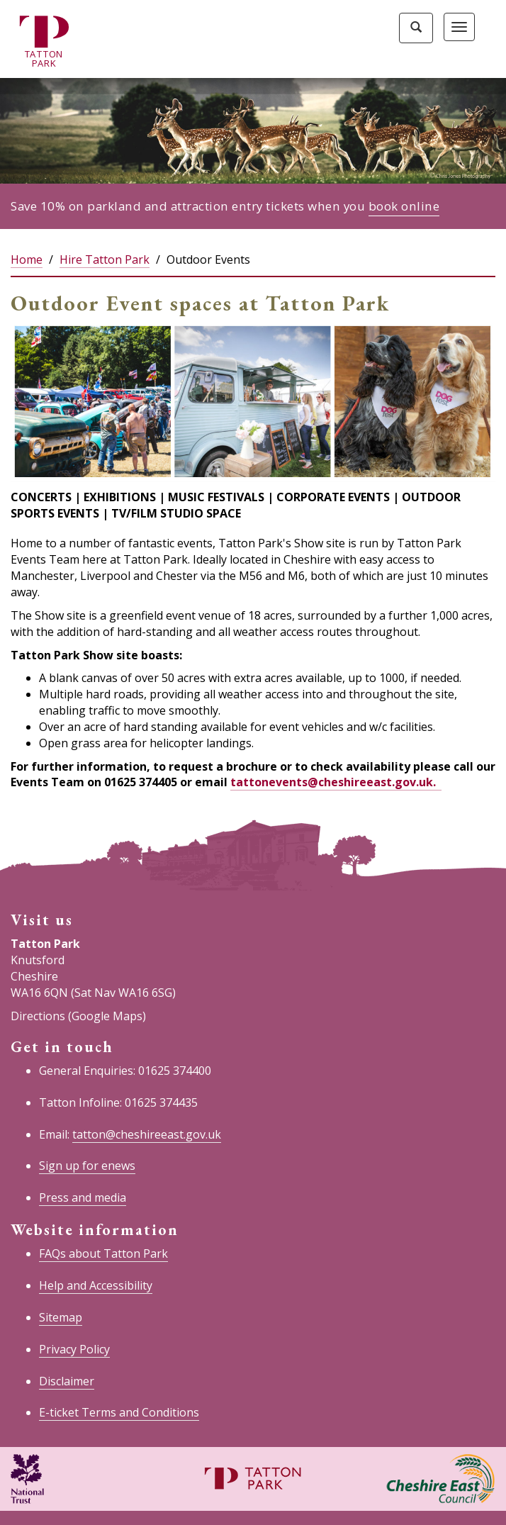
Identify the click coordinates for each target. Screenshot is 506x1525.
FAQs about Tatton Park (103, 1253)
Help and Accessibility (95, 1285)
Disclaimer (66, 1381)
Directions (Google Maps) (78, 1016)
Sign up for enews (87, 1165)
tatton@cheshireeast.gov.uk (146, 1134)
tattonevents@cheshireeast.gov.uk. (334, 782)
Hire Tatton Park (105, 259)
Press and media (82, 1197)
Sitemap (60, 1317)
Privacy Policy (74, 1349)
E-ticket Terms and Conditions (119, 1412)
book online (404, 206)
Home (27, 259)
